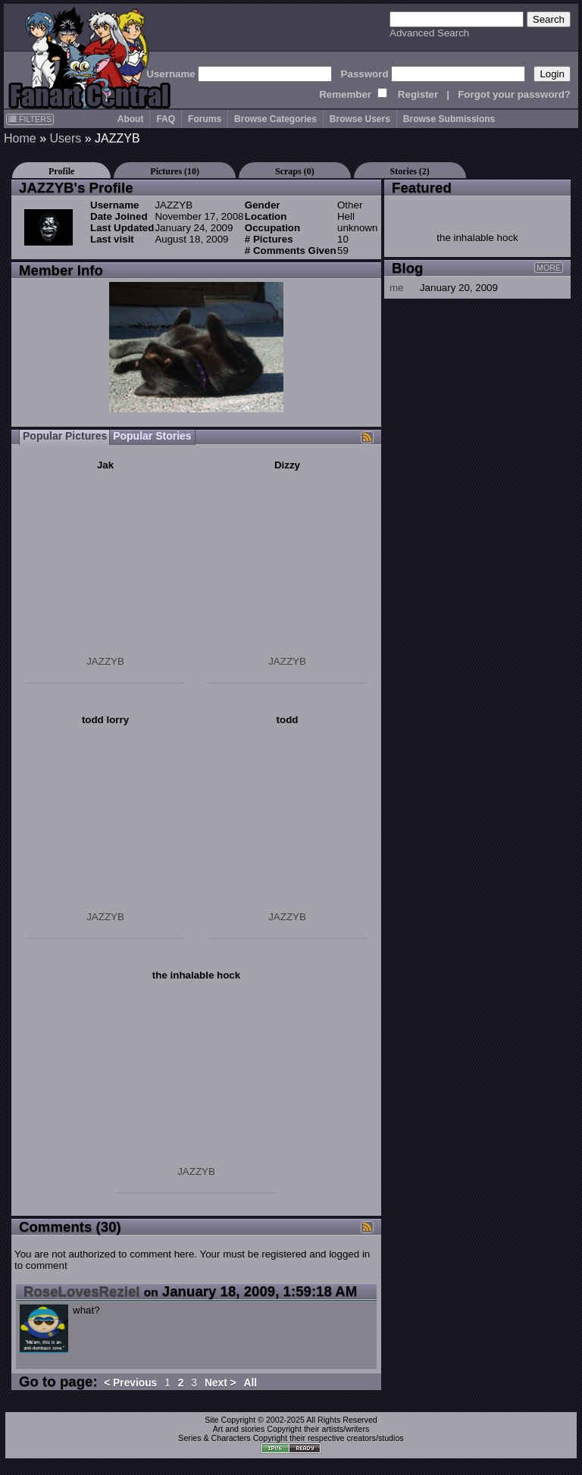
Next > (220, 1383)
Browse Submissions (449, 119)
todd (288, 719)
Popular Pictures (65, 436)
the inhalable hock (196, 975)
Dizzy (287, 465)
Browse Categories (275, 119)
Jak (105, 465)
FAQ (165, 119)
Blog (407, 268)
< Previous (130, 1383)
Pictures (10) (174, 171)
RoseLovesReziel (81, 1291)
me (397, 287)
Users (65, 138)
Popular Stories (152, 436)
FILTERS (30, 119)
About (130, 119)
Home (20, 138)
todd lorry (105, 719)
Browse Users (360, 119)
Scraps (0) (294, 171)
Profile (61, 171)
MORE (549, 267)
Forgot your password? (514, 94)
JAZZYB (105, 661)
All (251, 1383)
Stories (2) (410, 171)
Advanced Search (429, 33)
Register (418, 94)
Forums (204, 119)
